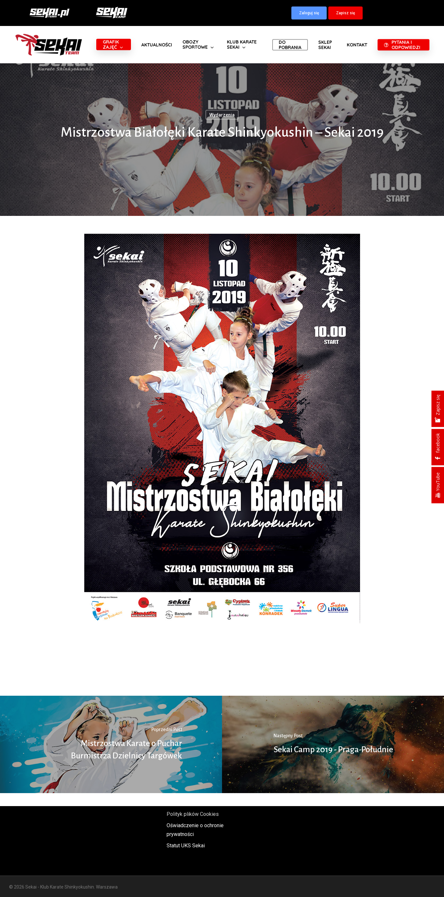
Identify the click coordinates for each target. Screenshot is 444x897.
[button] (309, 12)
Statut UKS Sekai (186, 845)
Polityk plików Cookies (193, 814)
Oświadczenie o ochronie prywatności (195, 829)
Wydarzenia (222, 115)
